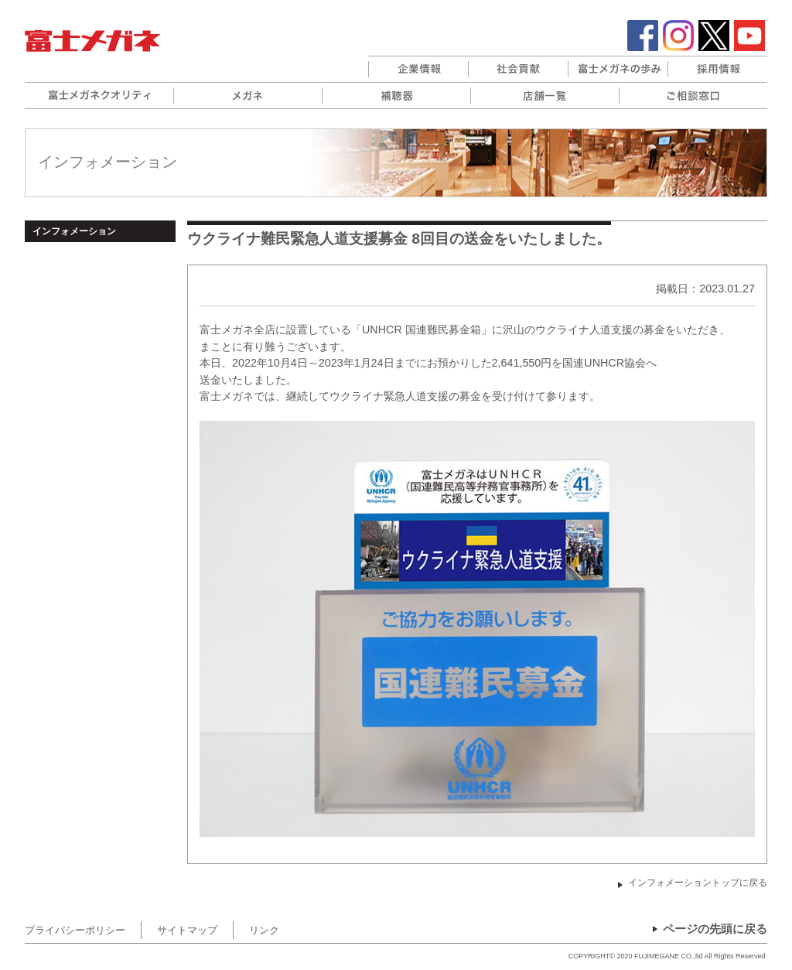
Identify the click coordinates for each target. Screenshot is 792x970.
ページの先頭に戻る (715, 929)
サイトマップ (187, 930)
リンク (264, 930)
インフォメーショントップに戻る (697, 882)
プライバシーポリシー (75, 930)
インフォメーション (74, 231)
